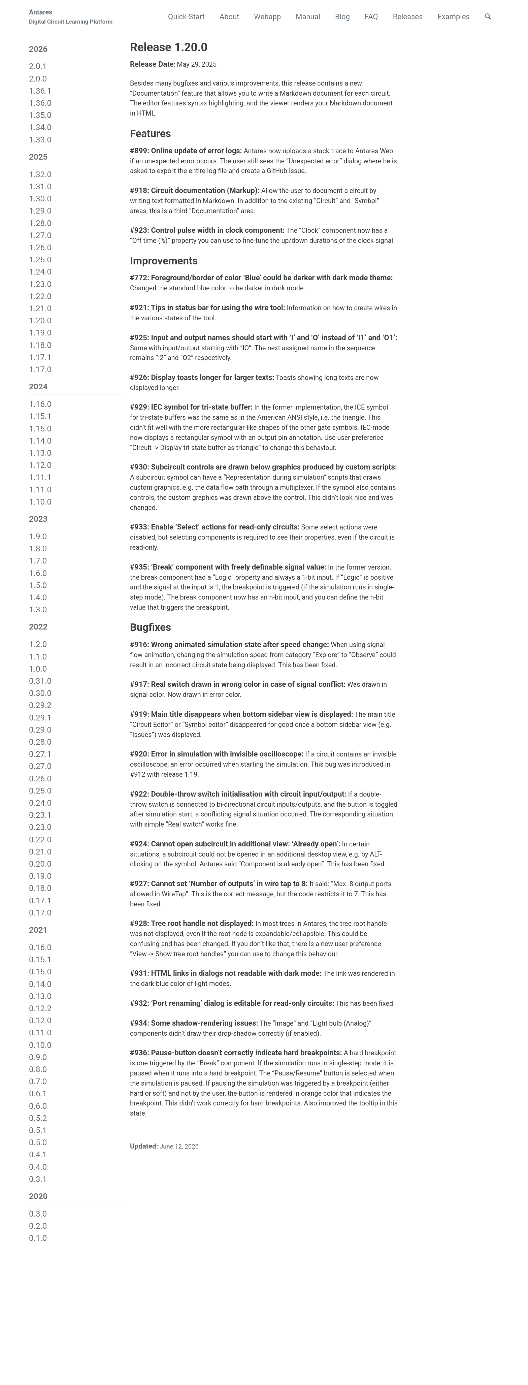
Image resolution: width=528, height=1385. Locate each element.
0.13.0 (40, 1003)
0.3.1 (38, 1186)
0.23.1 (40, 821)
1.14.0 (40, 445)
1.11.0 (40, 493)
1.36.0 (40, 105)
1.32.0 (40, 177)
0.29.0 (40, 736)
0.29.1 (40, 724)
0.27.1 (40, 760)
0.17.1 (40, 906)
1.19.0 (40, 336)
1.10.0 (40, 506)
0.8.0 (38, 1077)
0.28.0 (40, 748)
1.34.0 (40, 129)
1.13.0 (40, 457)
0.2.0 (38, 1234)
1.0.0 (38, 675)
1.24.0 (40, 275)
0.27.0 (40, 772)
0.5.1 (38, 1137)
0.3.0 (38, 1222)
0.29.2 (40, 711)
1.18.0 (40, 348)
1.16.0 (40, 408)
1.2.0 (38, 650)
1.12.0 (40, 469)
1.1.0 (38, 663)
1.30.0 (40, 201)
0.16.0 (40, 955)
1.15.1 (40, 420)
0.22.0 (40, 845)
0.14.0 (40, 991)
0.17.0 (40, 919)
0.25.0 (40, 797)
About (225, 17)
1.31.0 (40, 189)
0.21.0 (40, 858)
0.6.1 (38, 1101)
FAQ (367, 17)
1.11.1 (40, 481)
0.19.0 (40, 882)
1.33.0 (40, 141)
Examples (449, 17)
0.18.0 (40, 894)
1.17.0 (40, 372)
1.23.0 (40, 287)
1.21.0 (40, 311)
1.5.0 (38, 590)
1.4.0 (38, 602)
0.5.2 (38, 1125)
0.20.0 (40, 870)
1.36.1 (40, 92)
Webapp (263, 17)
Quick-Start (182, 17)
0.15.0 (40, 979)
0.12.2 (40, 1016)
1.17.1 (40, 360)
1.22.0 (40, 299)
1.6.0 (38, 578)
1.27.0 (40, 238)
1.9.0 (38, 541)
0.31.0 (40, 687)
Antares (71, 18)
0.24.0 (40, 809)
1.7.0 (38, 566)
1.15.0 (40, 433)
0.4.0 (38, 1174)
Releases (404, 17)
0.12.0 (40, 1028)
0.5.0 (38, 1150)
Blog (338, 17)
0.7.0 (38, 1089)
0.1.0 (38, 1246)
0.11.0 (40, 1040)
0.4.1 (38, 1162)
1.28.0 (40, 226)
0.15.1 (40, 967)
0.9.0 (38, 1064)
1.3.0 (38, 615)
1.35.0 (40, 117)
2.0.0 (38, 80)
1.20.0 (40, 323)
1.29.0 (40, 214)
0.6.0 (38, 1113)
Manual (304, 17)
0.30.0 (40, 699)
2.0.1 (38, 68)
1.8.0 (38, 554)
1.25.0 (40, 262)
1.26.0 (40, 250)
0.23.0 (40, 833)
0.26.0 (40, 785)
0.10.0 (40, 1052)
